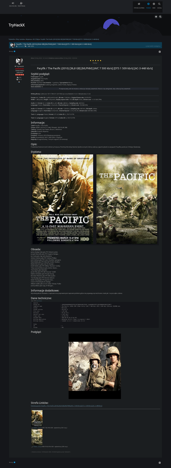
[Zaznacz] (39, 295)
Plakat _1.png (36, 386)
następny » (157, 40)
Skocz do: (139, 432)
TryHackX (21, 40)
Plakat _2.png (36, 404)
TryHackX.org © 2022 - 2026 (85, 464)
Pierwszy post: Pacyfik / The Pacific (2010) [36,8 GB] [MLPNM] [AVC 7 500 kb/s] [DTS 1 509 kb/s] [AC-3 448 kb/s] (66, 364)
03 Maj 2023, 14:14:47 (39, 52)
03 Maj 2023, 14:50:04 (62, 52)
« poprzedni (149, 40)
